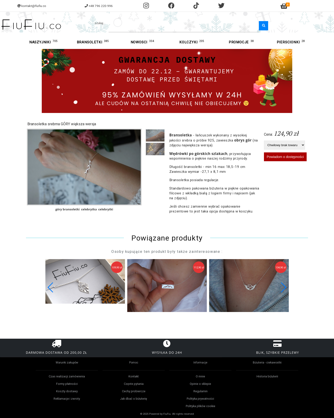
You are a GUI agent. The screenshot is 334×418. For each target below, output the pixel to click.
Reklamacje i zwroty (67, 398)
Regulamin (200, 391)
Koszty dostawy (67, 391)
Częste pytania (134, 384)
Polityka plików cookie (200, 406)
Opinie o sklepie (200, 384)
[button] (283, 287)
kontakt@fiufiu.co (33, 6)
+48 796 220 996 (101, 6)
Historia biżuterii (267, 376)
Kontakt (133, 376)
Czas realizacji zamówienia (67, 376)
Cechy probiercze (133, 391)
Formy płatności (67, 384)
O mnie (200, 376)
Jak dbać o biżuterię (133, 398)
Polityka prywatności (200, 398)
